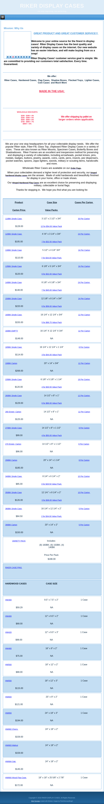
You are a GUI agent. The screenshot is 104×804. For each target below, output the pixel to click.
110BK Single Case (13, 219)
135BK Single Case (13, 266)
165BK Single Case (13, 347)
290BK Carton (11, 460)
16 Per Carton (84, 379)
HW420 (8, 632)
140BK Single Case (13, 282)
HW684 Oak (10, 761)
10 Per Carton (84, 476)
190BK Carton (11, 363)
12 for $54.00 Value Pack (51, 226)
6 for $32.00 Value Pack (52, 274)
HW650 (8, 713)
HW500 (8, 665)
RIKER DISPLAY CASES (52, 6)
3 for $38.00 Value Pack (52, 500)
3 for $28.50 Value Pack (51, 484)
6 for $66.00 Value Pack (52, 403)
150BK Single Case (13, 299)
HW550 (8, 681)
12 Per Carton (84, 315)
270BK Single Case (13, 428)
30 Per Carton (84, 219)
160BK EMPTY (11, 331)
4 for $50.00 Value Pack (52, 435)
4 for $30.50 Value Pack (52, 387)
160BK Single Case (13, 315)
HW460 (8, 648)
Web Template (35, 801)
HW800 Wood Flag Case (16, 778)
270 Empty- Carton (13, 444)
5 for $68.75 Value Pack (52, 322)
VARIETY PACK (19, 541)
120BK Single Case (13, 234)
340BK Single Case (13, 476)
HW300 (8, 600)
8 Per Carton (84, 347)
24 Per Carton (84, 234)
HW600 (8, 697)
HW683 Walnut (11, 745)
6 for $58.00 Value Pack (52, 306)
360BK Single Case (13, 509)
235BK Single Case (13, 379)
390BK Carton (11, 525)
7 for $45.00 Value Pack (52, 290)
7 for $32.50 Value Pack (52, 242)
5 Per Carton (84, 509)
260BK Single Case (13, 396)
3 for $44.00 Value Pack (52, 355)
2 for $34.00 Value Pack (51, 516)
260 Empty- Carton (13, 412)
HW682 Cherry (11, 729)
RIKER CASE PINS (13, 568)
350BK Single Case (13, 492)
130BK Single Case (13, 250)
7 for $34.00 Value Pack (51, 258)
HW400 (8, 616)
